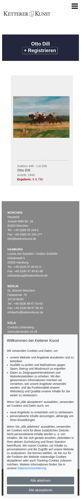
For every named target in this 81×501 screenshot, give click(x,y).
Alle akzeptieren (40, 490)
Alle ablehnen (40, 480)
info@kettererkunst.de (22, 238)
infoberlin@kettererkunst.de (25, 312)
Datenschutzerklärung (32, 468)
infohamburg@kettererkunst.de (28, 275)
